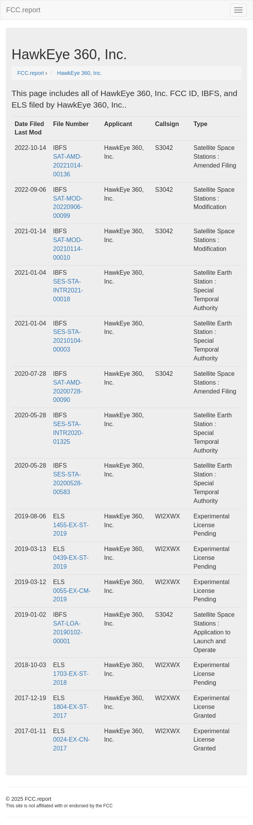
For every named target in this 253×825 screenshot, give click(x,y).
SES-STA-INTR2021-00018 (68, 290)
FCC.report (23, 10)
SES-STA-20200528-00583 (68, 483)
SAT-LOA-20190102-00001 (68, 632)
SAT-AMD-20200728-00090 (68, 391)
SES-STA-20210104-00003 (68, 341)
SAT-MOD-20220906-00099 (68, 207)
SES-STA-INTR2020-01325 (68, 433)
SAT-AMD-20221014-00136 (68, 165)
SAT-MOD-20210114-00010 (68, 249)
